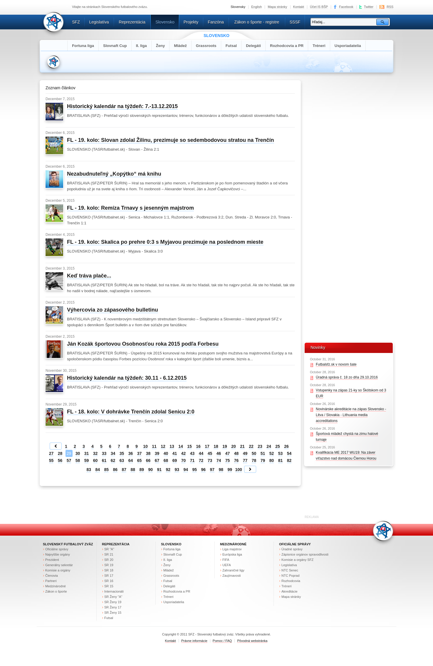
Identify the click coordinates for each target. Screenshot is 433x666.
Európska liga (232, 554)
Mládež (180, 45)
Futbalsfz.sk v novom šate (336, 364)
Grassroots (206, 45)
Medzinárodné (55, 586)
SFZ (76, 22)
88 (132, 469)
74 (218, 460)
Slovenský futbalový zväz (68, 544)
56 (60, 460)
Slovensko (164, 22)
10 (145, 446)
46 (218, 453)
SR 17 (108, 575)
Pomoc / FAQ (222, 641)
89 (141, 469)
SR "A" (109, 549)
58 (77, 460)
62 (113, 460)
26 (286, 446)
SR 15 (108, 586)
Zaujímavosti (231, 575)
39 (157, 453)
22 (251, 446)
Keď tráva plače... (89, 276)
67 (157, 460)
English (256, 7)
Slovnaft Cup (115, 45)
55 (51, 460)
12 (163, 446)
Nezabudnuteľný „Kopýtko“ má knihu (114, 174)
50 (254, 453)
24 (268, 446)
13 (171, 446)
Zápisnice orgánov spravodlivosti (304, 554)
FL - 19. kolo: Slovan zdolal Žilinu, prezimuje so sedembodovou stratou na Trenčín (170, 140)
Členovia (51, 575)
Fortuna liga (83, 45)
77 (245, 460)
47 (227, 453)
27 (51, 453)
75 (227, 460)
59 (86, 460)
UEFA (226, 565)
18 (216, 446)
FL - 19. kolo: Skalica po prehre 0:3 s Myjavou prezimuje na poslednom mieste (165, 242)
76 (236, 460)
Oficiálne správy (56, 549)
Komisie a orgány (57, 570)
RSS (390, 7)
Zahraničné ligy (233, 570)
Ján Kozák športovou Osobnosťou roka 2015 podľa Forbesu (143, 344)
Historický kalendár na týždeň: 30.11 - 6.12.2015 (127, 378)
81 (280, 460)
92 (168, 469)
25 (277, 446)
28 (60, 453)
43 (192, 453)
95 (194, 469)
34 (113, 453)
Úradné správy (292, 549)
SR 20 (108, 559)
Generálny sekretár (59, 565)
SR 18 (108, 570)
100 (238, 469)
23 (260, 446)
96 (203, 469)
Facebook (346, 7)
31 (86, 453)
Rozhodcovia (290, 581)
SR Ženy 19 (112, 602)
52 (271, 453)
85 (106, 469)
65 (139, 460)
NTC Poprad (290, 575)
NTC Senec (289, 570)
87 (124, 469)
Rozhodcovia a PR (286, 45)
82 (289, 460)
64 (130, 460)
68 (166, 460)
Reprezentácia (132, 22)
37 (139, 453)
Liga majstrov (232, 549)
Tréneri (319, 45)
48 (236, 453)
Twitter (369, 7)
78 (254, 460)
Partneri (51, 581)
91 (159, 469)
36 (130, 453)
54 (289, 453)
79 (263, 460)
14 (180, 446)
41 (174, 453)
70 (183, 460)
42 (183, 453)
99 (229, 469)
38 (148, 453)
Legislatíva (99, 22)
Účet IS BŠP (319, 7)
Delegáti (253, 45)
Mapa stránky (277, 7)
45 (210, 453)
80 (271, 460)
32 (95, 453)
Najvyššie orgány (57, 554)
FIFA (225, 559)
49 (245, 453)
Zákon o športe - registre (256, 22)
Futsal (231, 45)
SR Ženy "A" (113, 596)
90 (150, 469)
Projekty (191, 22)
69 (174, 460)
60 (95, 460)
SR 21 (108, 554)
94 (185, 469)
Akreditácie (289, 591)
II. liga (141, 45)
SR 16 (108, 581)
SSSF (295, 22)
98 (221, 469)
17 (207, 446)
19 (224, 446)
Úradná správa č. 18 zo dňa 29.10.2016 (347, 377)
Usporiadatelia (348, 45)
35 (122, 453)
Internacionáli (114, 591)
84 (97, 469)
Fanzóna (216, 22)
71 (192, 460)
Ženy (160, 45)
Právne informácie (194, 641)
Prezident (52, 559)
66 (148, 460)
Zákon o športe (56, 591)
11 (154, 446)
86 (115, 469)
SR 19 (108, 565)
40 (166, 453)
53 (280, 453)
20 (233, 446)
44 (201, 453)
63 (122, 460)
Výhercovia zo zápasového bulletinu (112, 310)
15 (189, 446)
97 (212, 469)
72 (201, 460)
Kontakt (298, 7)
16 (198, 446)
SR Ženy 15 (112, 612)
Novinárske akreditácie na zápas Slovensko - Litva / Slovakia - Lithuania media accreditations (351, 415)
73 (210, 460)
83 (88, 469)
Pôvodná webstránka (252, 641)
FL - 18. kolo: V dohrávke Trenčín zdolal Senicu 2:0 (130, 412)
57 (69, 460)
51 (263, 453)
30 (77, 453)
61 (104, 460)
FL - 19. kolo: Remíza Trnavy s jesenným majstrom (130, 208)
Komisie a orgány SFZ (297, 559)
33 (104, 453)
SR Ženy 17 (112, 607)
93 (176, 469)
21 (242, 446)
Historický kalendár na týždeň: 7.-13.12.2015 (122, 106)
